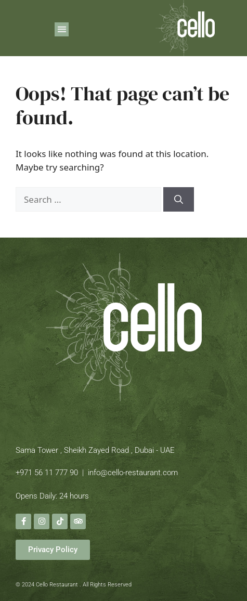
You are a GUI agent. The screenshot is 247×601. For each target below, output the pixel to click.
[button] (62, 29)
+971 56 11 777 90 (47, 472)
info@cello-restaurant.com (133, 472)
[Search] (178, 199)
